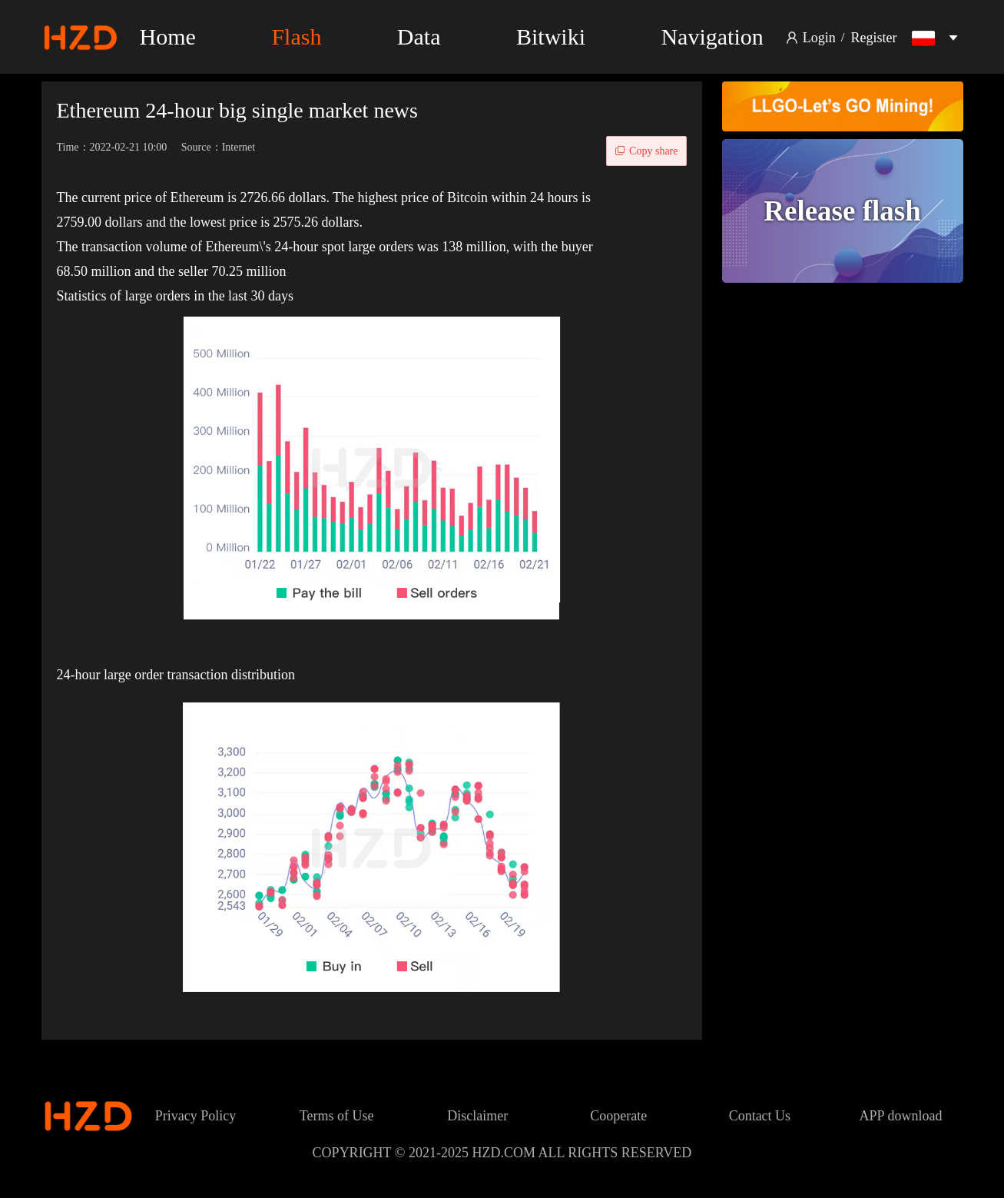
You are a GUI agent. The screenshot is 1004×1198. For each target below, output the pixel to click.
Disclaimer (477, 1115)
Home (168, 36)
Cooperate (618, 1115)
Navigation (712, 36)
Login (819, 37)
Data (419, 36)
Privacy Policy (196, 1115)
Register (874, 37)
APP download (901, 1115)
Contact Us (760, 1115)
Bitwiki (550, 36)
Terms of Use (337, 1115)
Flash (296, 36)
